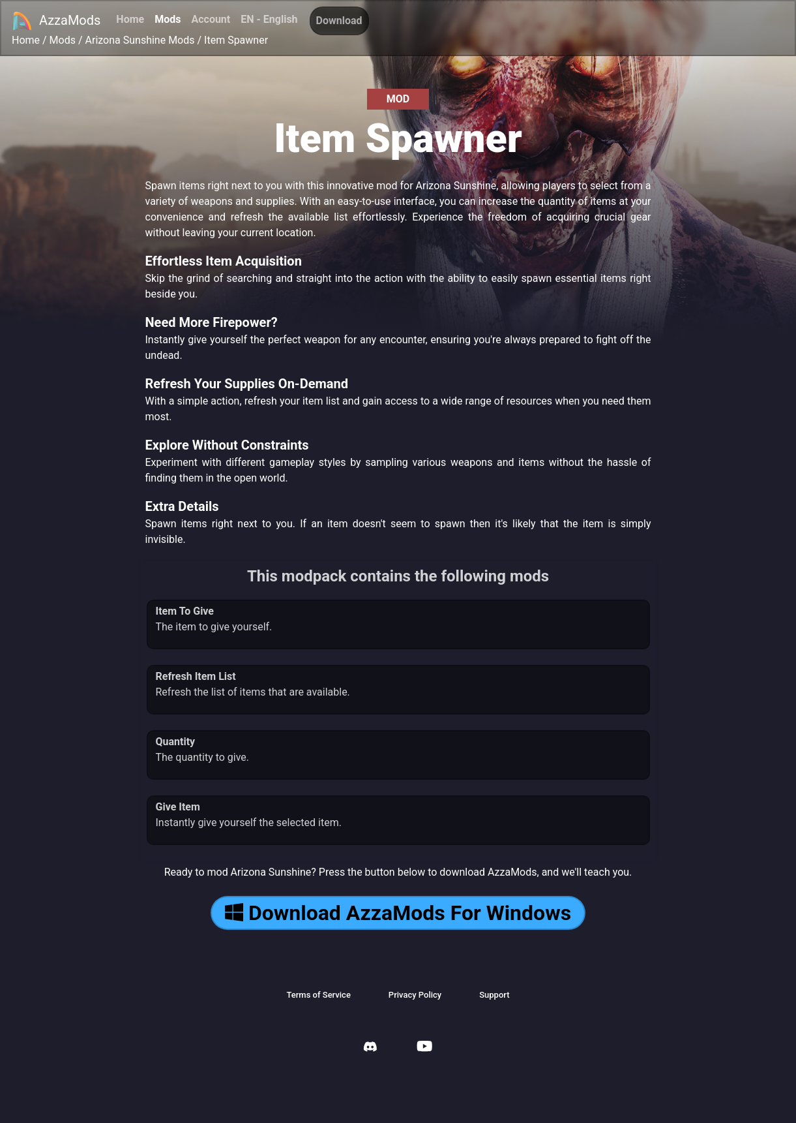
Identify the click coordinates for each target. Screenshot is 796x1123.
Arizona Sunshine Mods (140, 40)
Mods (168, 19)
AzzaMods (56, 20)
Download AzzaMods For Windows (398, 912)
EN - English (269, 19)
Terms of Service (318, 995)
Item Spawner (236, 40)
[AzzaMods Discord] (370, 1048)
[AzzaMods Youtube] (424, 1047)
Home (130, 19)
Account (210, 19)
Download (339, 20)
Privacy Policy (415, 995)
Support (494, 995)
